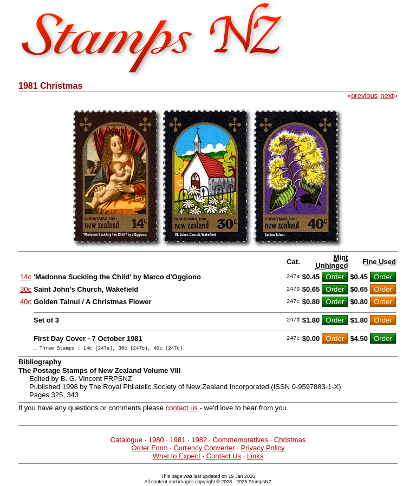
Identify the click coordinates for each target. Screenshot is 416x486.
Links (255, 458)
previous (364, 95)
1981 (178, 441)
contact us (182, 409)
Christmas (290, 441)
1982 (199, 441)
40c (25, 302)
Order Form (149, 449)
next (387, 95)
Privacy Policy (263, 449)
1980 (156, 441)
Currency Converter (204, 449)
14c (25, 277)
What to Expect (176, 458)
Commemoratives (240, 441)
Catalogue (126, 441)
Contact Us (223, 458)
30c (25, 289)
